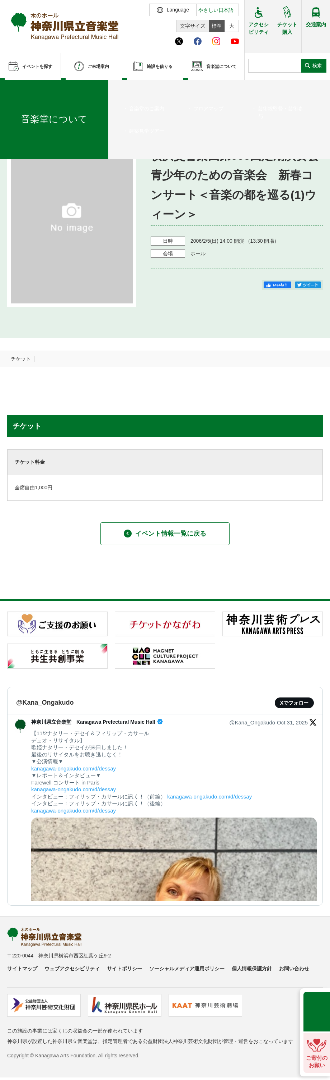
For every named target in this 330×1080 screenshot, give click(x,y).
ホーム (17, 88)
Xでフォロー (294, 703)
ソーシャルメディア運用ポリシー (187, 968)
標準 (217, 26)
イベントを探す (45, 88)
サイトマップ (22, 968)
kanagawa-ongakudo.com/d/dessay (73, 768)
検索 (317, 65)
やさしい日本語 (216, 10)
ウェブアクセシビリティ (72, 968)
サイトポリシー (124, 968)
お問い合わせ (294, 968)
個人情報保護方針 (252, 968)
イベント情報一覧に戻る (165, 533)
